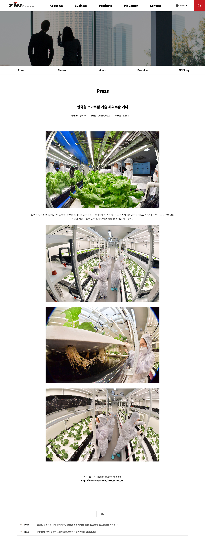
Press (21, 70)
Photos (62, 70)
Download (143, 70)
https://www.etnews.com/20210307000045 (102, 480)
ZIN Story (184, 70)
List (103, 514)
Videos (102, 70)
